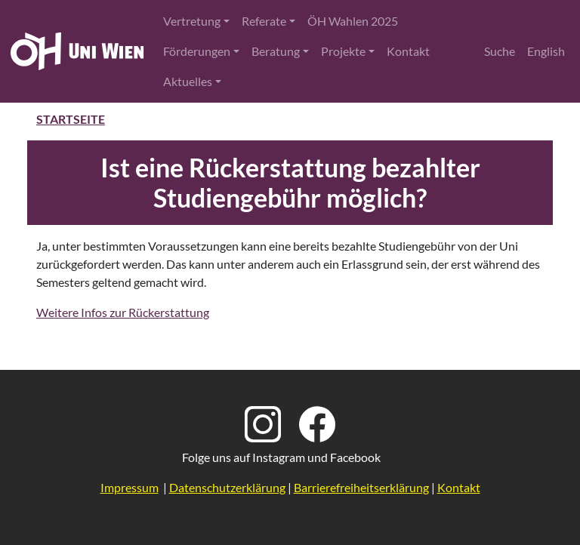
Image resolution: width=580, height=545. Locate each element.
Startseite (70, 119)
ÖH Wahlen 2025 (352, 21)
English (546, 51)
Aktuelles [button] (187, 81)
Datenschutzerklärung (227, 487)
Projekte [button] (343, 51)
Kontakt (408, 51)
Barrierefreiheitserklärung (361, 487)
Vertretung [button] (192, 21)
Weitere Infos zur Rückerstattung (122, 312)
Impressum (129, 487)
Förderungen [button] (196, 51)
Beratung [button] (275, 51)
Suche (499, 51)
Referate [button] (264, 21)
